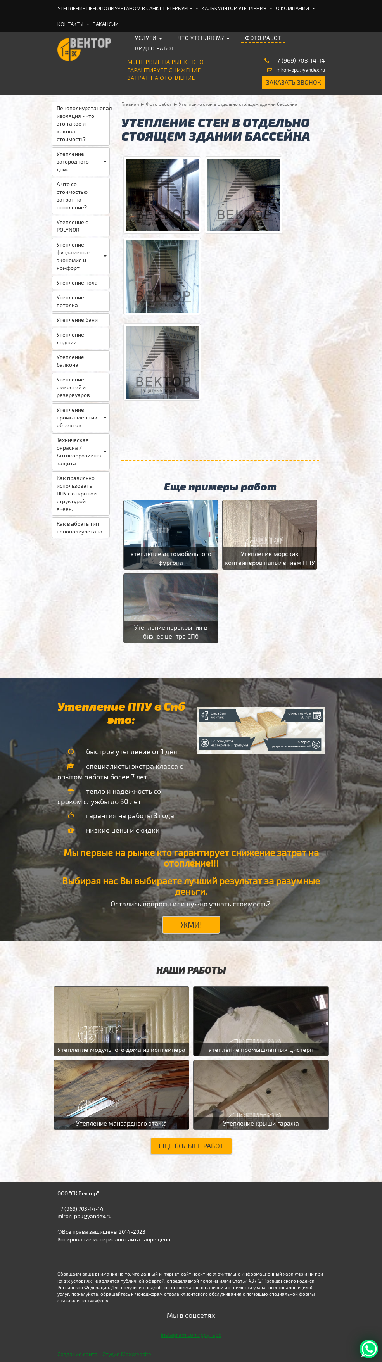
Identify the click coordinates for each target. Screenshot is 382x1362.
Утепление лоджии (70, 338)
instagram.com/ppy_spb (191, 1334)
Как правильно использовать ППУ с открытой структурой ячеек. (77, 493)
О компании (292, 8)
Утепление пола (77, 282)
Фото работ (263, 38)
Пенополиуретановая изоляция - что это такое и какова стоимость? (83, 123)
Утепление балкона (70, 361)
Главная (130, 104)
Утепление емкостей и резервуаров (73, 387)
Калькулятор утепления (234, 8)
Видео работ (155, 48)
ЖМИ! (191, 924)
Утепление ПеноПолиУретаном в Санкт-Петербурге (124, 8)
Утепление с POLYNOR (72, 226)
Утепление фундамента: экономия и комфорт (82, 256)
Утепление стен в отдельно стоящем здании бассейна (238, 104)
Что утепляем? (204, 38)
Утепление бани (77, 319)
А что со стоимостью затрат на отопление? (72, 196)
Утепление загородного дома (82, 161)
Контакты (70, 24)
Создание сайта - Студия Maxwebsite (104, 1354)
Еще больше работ (191, 1145)
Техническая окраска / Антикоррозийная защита (82, 451)
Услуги (148, 38)
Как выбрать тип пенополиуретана (79, 527)
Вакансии (106, 24)
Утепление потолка (70, 301)
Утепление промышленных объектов (82, 417)
